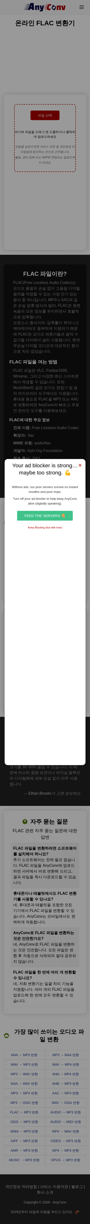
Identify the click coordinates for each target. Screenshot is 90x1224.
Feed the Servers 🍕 (45, 516)
